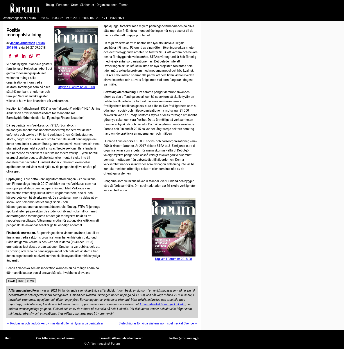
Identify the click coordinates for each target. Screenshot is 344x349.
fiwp (20, 280)
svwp (11, 280)
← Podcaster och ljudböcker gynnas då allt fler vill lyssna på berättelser (54, 323)
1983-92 (57, 18)
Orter (74, 5)
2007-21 (101, 18)
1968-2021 (117, 18)
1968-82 (43, 18)
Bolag (50, 5)
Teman (123, 5)
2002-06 (88, 18)
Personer (62, 5)
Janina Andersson (22, 43)
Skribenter (87, 5)
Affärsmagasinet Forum (19, 18)
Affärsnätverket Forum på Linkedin (162, 304)
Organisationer (107, 5)
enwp (30, 280)
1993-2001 (72, 18)
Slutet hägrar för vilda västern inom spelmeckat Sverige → (158, 323)
